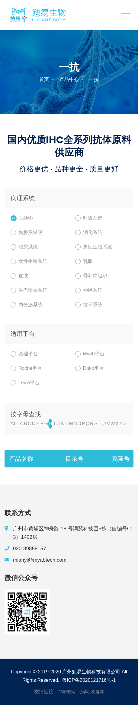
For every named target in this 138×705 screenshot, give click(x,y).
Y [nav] (121, 423)
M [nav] (71, 423)
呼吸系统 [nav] (88, 218)
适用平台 (23, 333)
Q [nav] (87, 423)
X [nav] (117, 423)
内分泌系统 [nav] (27, 304)
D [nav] (34, 423)
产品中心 (69, 79)
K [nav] (62, 423)
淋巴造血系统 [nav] (29, 290)
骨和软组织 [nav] (91, 276)
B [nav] (25, 423)
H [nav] (50, 423)
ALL (15, 423)
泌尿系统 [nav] (24, 247)
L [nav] (67, 423)
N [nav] (75, 423)
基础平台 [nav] (24, 354)
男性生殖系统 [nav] (93, 247)
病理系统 (23, 198)
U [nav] (104, 423)
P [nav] (83, 423)
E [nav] (38, 423)
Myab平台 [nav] (89, 354)
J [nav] (58, 423)
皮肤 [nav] (19, 276)
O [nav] (79, 423)
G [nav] (46, 423)
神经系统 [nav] (88, 290)
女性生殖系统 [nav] (29, 261)
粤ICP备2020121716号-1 (89, 680)
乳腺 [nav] (84, 261)
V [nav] (108, 423)
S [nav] (96, 423)
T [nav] (99, 423)
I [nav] (54, 423)
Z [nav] (125, 423)
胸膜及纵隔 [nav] (27, 232)
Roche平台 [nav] (26, 368)
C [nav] (29, 423)
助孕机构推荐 (91, 691)
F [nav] (41, 423)
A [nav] (21, 423)
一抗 (94, 79)
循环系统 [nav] (88, 304)
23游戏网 (67, 691)
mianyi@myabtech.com (39, 560)
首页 (44, 79)
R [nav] (92, 423)
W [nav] (113, 423)
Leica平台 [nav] (25, 382)
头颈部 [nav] (22, 218)
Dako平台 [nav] (89, 368)
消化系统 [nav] (88, 232)
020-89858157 (29, 548)
